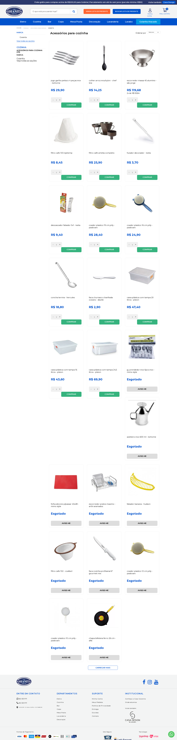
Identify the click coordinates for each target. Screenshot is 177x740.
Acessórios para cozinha (44, 30)
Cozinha (37, 24)
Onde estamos (134, 684)
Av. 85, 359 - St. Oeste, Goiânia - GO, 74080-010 (35, 689)
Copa (61, 24)
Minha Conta (103, 681)
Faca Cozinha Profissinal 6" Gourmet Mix (101, 554)
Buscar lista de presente (126, 12)
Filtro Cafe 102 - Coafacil (62, 553)
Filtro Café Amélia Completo (102, 150)
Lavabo (129, 24)
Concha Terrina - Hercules (63, 284)
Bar (49, 24)
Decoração (94, 24)
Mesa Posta (76, 24)
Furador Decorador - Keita (139, 150)
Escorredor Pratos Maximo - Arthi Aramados (102, 487)
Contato (101, 698)
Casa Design (169, 2)
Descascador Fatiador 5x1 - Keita (66, 217)
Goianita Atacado (148, 24)
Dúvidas (101, 694)
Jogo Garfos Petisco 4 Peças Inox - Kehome (64, 84)
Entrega (101, 691)
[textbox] (53, 12)
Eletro (23, 24)
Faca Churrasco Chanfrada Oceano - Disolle (101, 285)
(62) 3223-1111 (24, 680)
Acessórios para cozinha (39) (29, 53)
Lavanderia (112, 24)
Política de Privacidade (107, 687)
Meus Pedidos (103, 684)
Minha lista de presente (97, 12)
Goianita (61, 30)
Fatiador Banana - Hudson (139, 486)
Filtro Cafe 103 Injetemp (62, 150)
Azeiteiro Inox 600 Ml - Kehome (142, 418)
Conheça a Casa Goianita (138, 681)
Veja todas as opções (26, 43)
